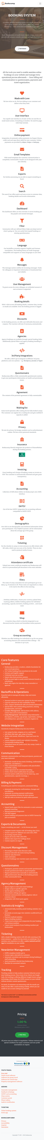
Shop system (5, 1096)
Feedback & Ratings (7, 1092)
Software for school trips (9, 1079)
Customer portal (6, 1098)
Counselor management (9, 1090)
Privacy (3, 1121)
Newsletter (4, 1127)
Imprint (3, 1125)
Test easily (22, 48)
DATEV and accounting (9, 1094)
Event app (4, 1112)
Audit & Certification (8, 1102)
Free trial (22, 1035)
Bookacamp (8, 3)
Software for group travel (9, 1077)
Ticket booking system (8, 1110)
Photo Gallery (5, 1100)
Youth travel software (8, 1075)
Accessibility (5, 1123)
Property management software (11, 1081)
